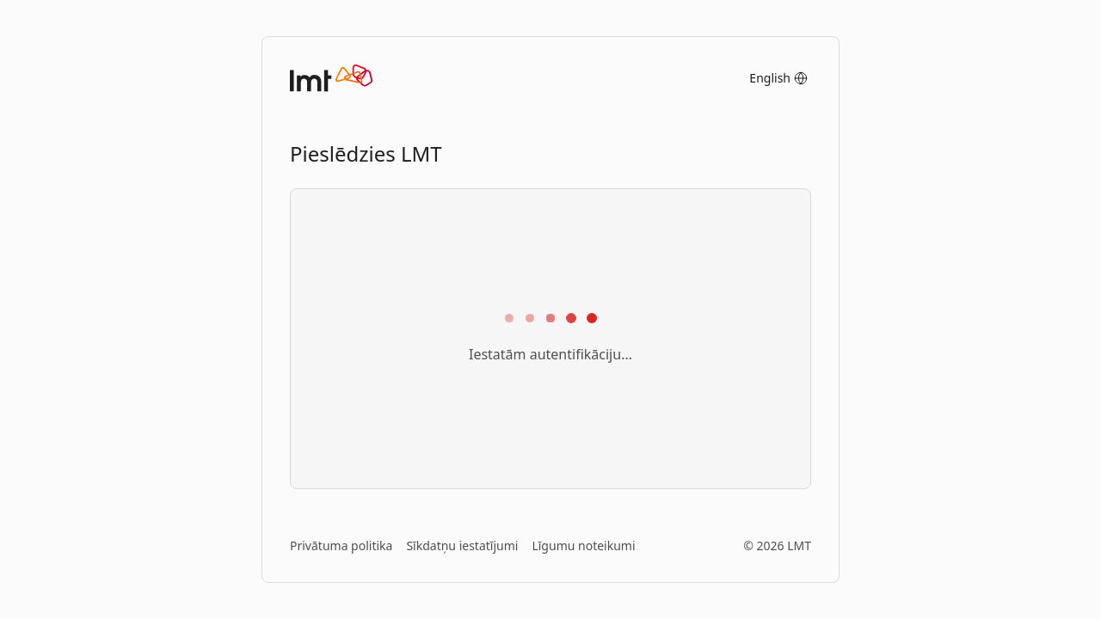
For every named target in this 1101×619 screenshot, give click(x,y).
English (778, 78)
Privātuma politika (341, 545)
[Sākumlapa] (331, 78)
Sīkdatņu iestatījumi (462, 545)
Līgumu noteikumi (583, 545)
